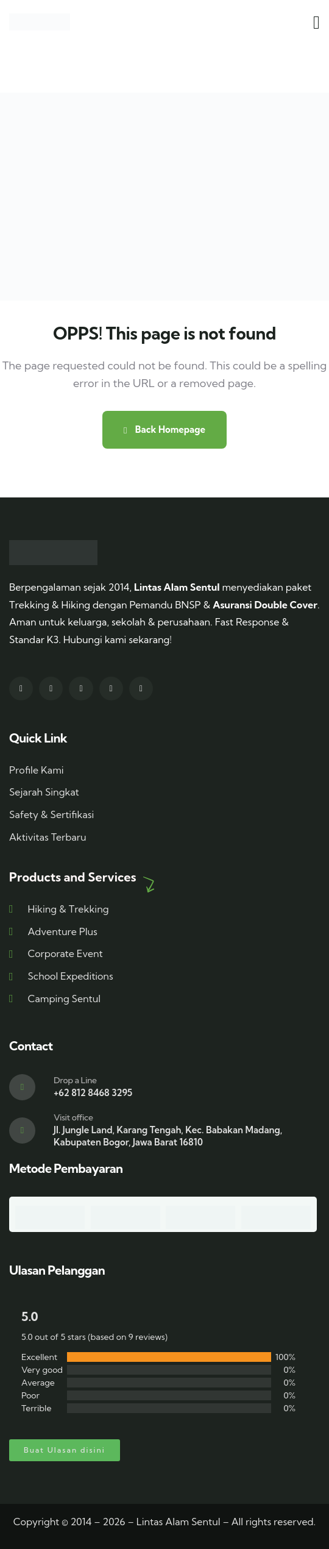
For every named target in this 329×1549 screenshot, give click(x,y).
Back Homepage (164, 429)
